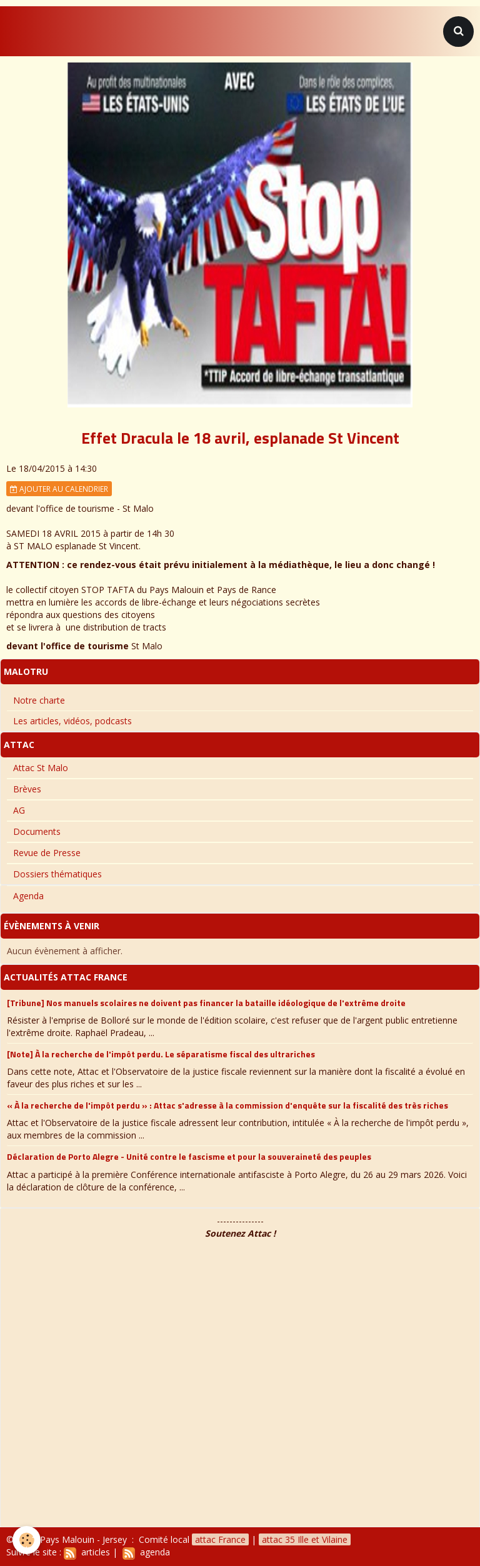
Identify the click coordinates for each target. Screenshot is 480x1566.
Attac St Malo (40, 768)
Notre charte (39, 700)
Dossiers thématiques (57, 874)
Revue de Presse (47, 853)
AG (19, 810)
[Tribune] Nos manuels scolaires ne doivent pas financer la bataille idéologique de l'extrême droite (206, 1002)
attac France (220, 1539)
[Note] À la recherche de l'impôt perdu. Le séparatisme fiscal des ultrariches (161, 1053)
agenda (146, 1552)
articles (87, 1552)
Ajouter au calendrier (59, 489)
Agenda (28, 896)
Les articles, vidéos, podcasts (72, 721)
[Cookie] (26, 1540)
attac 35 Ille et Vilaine (305, 1539)
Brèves (27, 789)
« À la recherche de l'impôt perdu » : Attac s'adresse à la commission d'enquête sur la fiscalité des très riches (227, 1105)
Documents (37, 831)
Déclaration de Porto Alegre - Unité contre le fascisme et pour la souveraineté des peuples (189, 1156)
